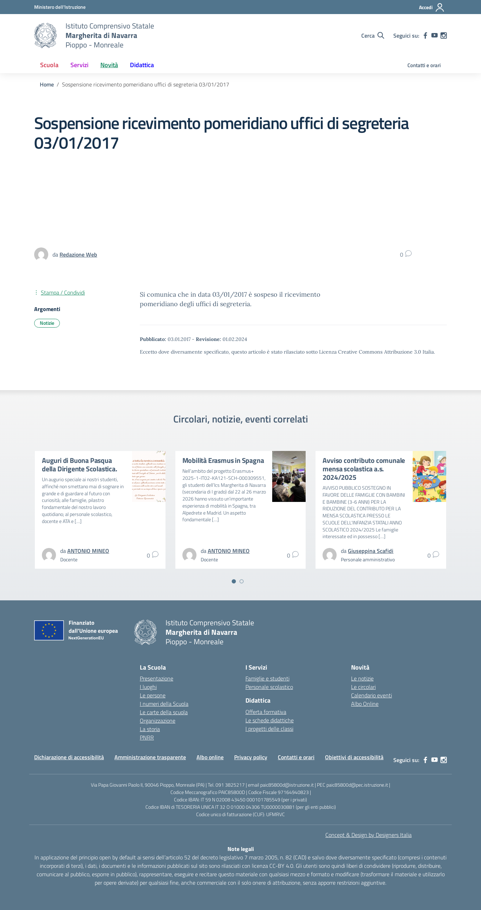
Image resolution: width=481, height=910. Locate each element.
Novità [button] (109, 65)
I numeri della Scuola (164, 703)
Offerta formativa (265, 712)
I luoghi (148, 687)
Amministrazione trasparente (150, 757)
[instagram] (444, 35)
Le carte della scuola (164, 712)
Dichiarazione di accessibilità (69, 757)
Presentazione (156, 678)
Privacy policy (250, 757)
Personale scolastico (269, 687)
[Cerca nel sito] (372, 35)
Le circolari (363, 687)
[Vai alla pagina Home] (47, 84)
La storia (150, 729)
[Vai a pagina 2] (241, 581)
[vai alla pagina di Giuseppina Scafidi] (370, 551)
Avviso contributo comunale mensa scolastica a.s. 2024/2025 (364, 469)
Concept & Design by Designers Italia (368, 835)
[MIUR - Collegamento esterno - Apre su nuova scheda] (60, 7)
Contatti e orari (424, 65)
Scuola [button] (49, 65)
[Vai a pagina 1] (234, 581)
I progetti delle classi (269, 728)
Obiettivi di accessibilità (354, 757)
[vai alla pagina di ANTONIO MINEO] (88, 551)
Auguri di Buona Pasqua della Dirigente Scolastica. (79, 464)
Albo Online (365, 703)
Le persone (152, 695)
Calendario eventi (371, 695)
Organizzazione (157, 720)
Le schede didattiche (269, 720)
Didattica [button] (142, 65)
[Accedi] (432, 7)
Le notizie (362, 678)
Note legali (240, 849)
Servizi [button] (79, 65)
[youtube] (434, 35)
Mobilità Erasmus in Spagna (223, 460)
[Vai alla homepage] (45, 35)
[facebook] (425, 35)
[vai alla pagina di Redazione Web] (78, 254)
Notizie (47, 323)
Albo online (210, 757)
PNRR (147, 737)
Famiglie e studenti (267, 678)
